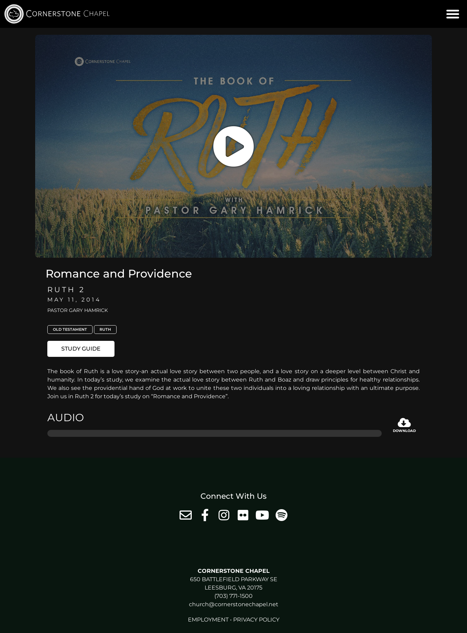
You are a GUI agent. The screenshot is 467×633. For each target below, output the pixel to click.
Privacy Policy (256, 619)
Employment (208, 619)
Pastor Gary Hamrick (77, 310)
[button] (452, 13)
